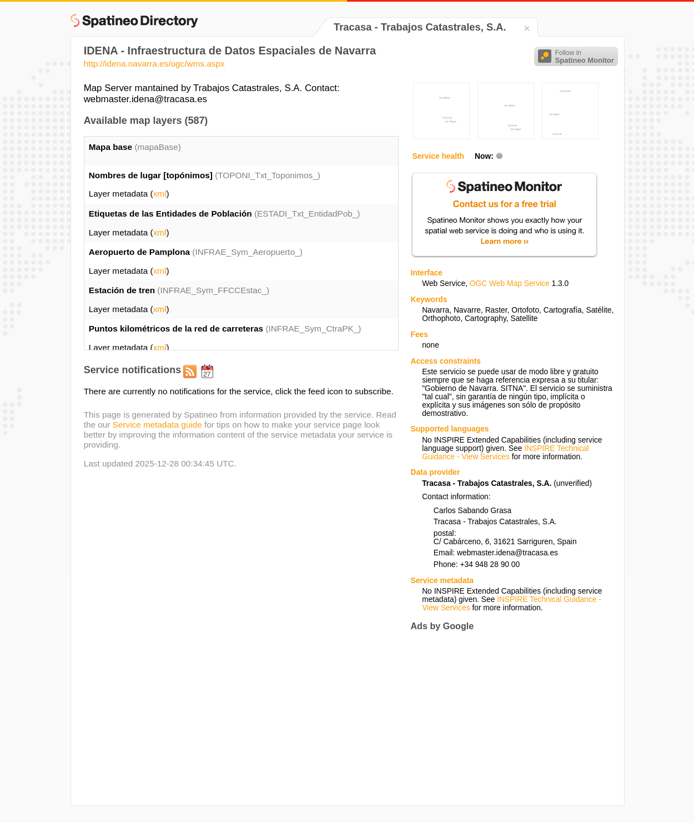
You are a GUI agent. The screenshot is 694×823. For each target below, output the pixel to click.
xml (160, 193)
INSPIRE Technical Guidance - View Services (505, 452)
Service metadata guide (157, 424)
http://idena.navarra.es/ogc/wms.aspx (154, 63)
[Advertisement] (503, 718)
